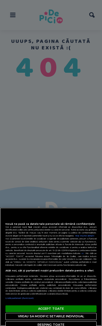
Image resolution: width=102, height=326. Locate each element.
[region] (51, 267)
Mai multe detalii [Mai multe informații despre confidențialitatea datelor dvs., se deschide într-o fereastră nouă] (84, 236)
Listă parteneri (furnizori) (19, 298)
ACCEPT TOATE (51, 309)
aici (82, 253)
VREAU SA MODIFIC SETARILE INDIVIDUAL (51, 316)
